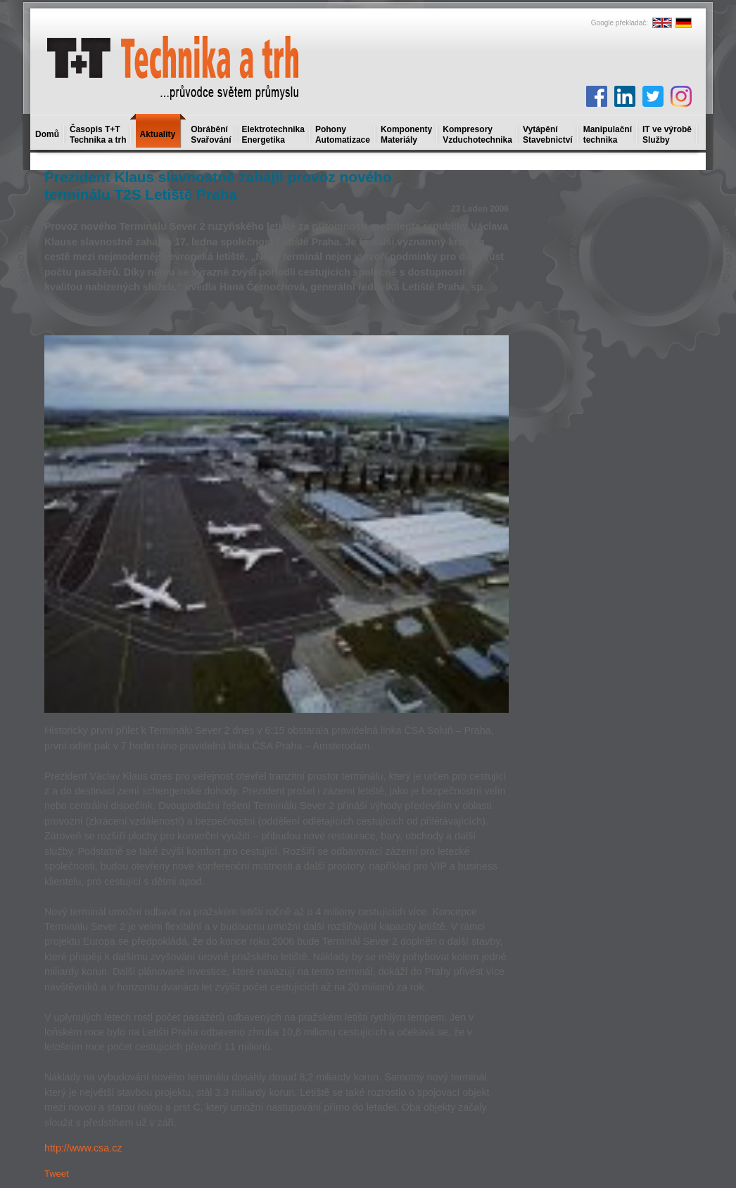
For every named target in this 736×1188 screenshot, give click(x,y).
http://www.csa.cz (83, 1148)
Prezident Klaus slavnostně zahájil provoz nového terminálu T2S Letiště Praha (217, 185)
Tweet (56, 1173)
